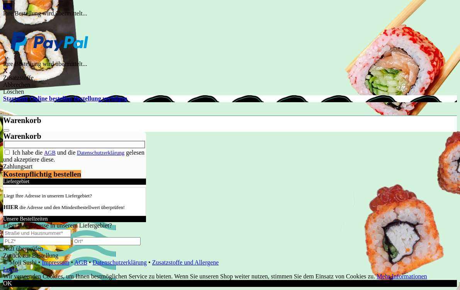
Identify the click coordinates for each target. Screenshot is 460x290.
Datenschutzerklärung (100, 153)
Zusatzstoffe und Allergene (185, 262)
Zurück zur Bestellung (30, 255)
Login (10, 269)
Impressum (55, 262)
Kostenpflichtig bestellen (42, 174)
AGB (50, 153)
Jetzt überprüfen (23, 248)
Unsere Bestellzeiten (25, 219)
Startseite (15, 98)
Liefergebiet (16, 181)
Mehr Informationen (402, 276)
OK (7, 6)
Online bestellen (51, 98)
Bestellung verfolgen (100, 98)
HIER (10, 207)
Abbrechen (16, 84)
